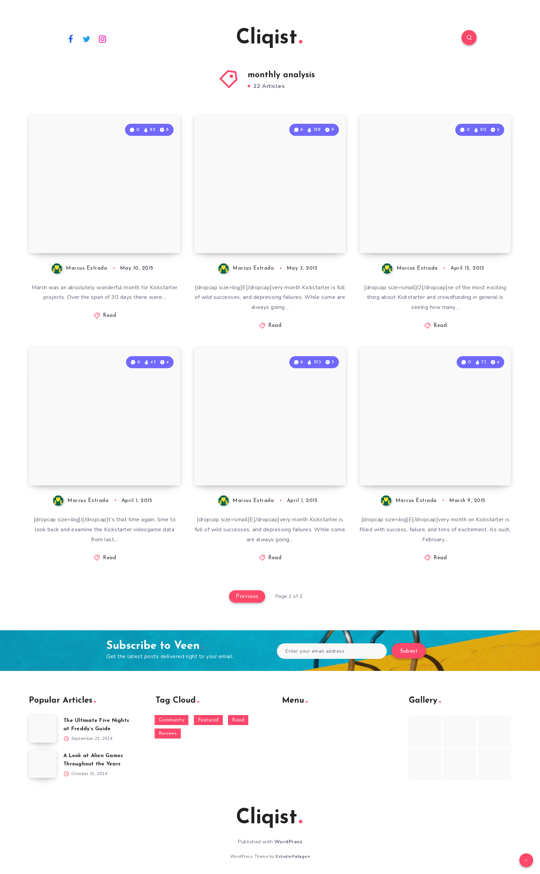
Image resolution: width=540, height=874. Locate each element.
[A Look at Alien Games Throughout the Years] (42, 764)
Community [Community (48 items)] (172, 720)
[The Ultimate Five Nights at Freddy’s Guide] (42, 729)
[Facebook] (70, 38)
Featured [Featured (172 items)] (208, 720)
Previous (247, 596)
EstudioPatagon (293, 856)
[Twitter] (86, 38)
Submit (408, 651)
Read (109, 315)
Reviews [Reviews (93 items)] (168, 733)
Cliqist (269, 38)
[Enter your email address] (332, 651)
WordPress (288, 841)
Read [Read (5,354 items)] (238, 720)
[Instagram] (102, 38)
